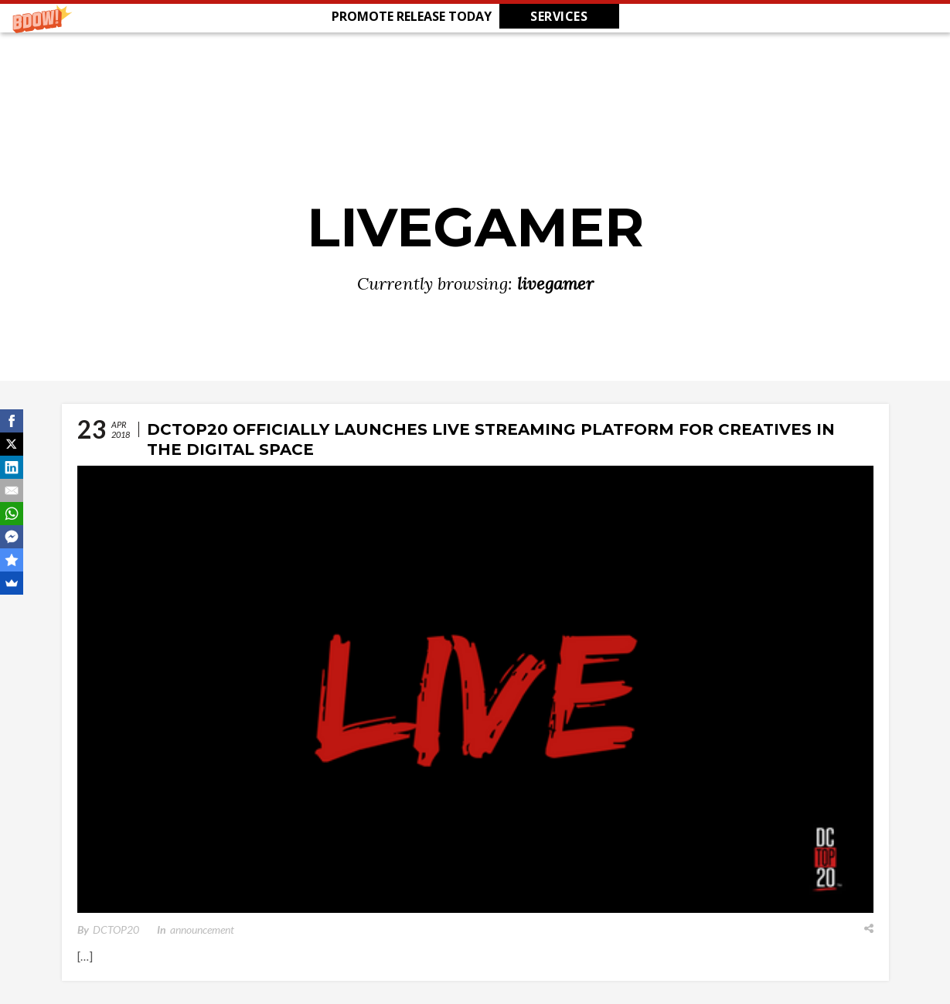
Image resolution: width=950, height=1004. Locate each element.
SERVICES (558, 16)
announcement (202, 929)
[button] (475, 16)
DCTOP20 (116, 929)
